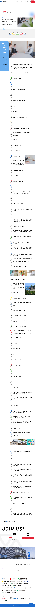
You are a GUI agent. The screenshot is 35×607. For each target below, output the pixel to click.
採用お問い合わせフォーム (26, 538)
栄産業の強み (17, 563)
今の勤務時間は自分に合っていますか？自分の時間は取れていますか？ (5, 50)
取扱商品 (21, 563)
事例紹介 (21, 566)
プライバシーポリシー (29, 566)
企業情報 (25, 563)
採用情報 (25, 566)
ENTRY (33, 1)
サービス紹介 (17, 566)
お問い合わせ (28, 563)
